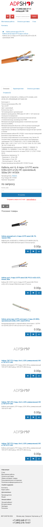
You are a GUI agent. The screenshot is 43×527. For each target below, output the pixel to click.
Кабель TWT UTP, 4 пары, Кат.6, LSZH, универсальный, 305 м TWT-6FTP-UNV (21, 403)
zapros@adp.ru (31, 199)
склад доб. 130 (22, 11)
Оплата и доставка (23, 21)
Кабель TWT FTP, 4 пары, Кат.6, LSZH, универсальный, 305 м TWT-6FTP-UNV (21, 361)
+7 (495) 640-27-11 (23, 9)
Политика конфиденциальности (11, 482)
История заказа (6, 504)
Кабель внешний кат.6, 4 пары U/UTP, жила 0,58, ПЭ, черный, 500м (18, 237)
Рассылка (4, 508)
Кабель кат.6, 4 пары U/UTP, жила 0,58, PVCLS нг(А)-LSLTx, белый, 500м (20, 278)
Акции (3, 497)
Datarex (14, 176)
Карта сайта (5, 489)
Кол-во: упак (4, 187)
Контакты (4, 25)
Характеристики (18, 88)
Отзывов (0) (7, 92)
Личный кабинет (6, 502)
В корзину (21, 195)
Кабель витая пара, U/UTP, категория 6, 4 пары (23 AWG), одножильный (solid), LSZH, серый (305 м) (20, 320)
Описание (6, 88)
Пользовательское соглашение (11, 480)
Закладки (4, 506)
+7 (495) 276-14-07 (21, 523)
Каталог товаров (7, 16)
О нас (34, 21)
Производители (6, 495)
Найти (34, 16)
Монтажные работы (7, 21)
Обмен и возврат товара (9, 478)
